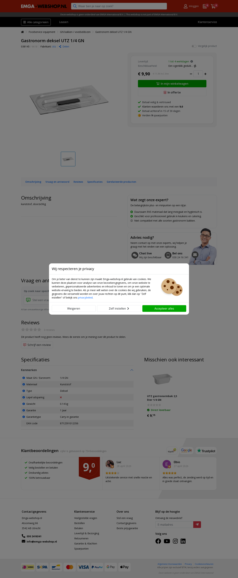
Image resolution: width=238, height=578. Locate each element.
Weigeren (73, 308)
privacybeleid (85, 297)
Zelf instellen (119, 308)
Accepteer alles (164, 308)
